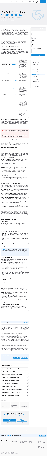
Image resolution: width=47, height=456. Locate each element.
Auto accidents (22, 442)
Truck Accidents (35, 67)
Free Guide (30, 442)
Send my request (38, 55)
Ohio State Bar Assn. (41, 443)
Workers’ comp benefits (23, 441)
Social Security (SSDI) (41, 448)
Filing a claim (21, 445)
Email (32, 44)
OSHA (39, 446)
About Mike (30, 441)
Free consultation (24, 357)
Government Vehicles (35, 86)
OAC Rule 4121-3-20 (41, 447)
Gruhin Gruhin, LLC (4, 1)
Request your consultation (22, 420)
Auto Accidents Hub (35, 62)
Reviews (30, 1)
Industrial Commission (41, 442)
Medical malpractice (23, 443)
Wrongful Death (35, 84)
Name (32, 32)
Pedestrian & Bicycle (35, 79)
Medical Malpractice (20, 1)
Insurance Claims (35, 69)
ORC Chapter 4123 (41, 445)
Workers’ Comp (10, 1)
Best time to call (33, 40)
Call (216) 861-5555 (17, 357)
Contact (30, 445)
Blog (24, 1)
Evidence (34, 72)
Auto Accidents (15, 1)
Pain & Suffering (35, 71)
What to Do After (35, 64)
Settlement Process (35, 74)
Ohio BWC (39, 441)
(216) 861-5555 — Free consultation (9, 420)
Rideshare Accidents (35, 81)
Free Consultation (43, 1)
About (34, 1)
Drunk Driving (34, 76)
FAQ (27, 1)
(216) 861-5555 (9, 435)
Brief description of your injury (36, 48)
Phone (32, 36)
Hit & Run (34, 83)
